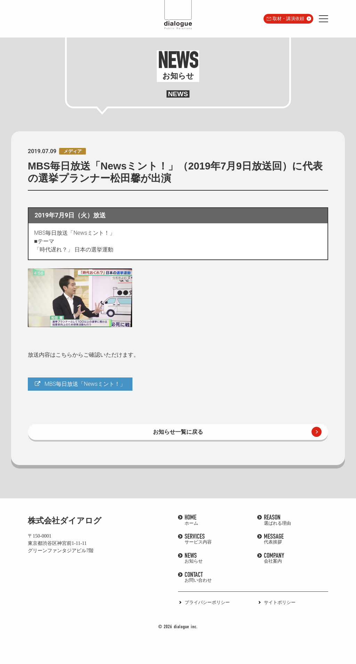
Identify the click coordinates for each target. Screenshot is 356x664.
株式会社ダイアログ (65, 520)
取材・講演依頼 (288, 18)
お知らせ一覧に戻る (178, 432)
